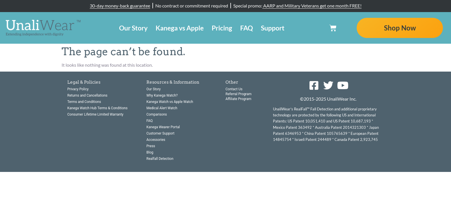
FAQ (246, 28)
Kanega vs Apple (180, 28)
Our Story (133, 28)
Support (272, 28)
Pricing (222, 28)
